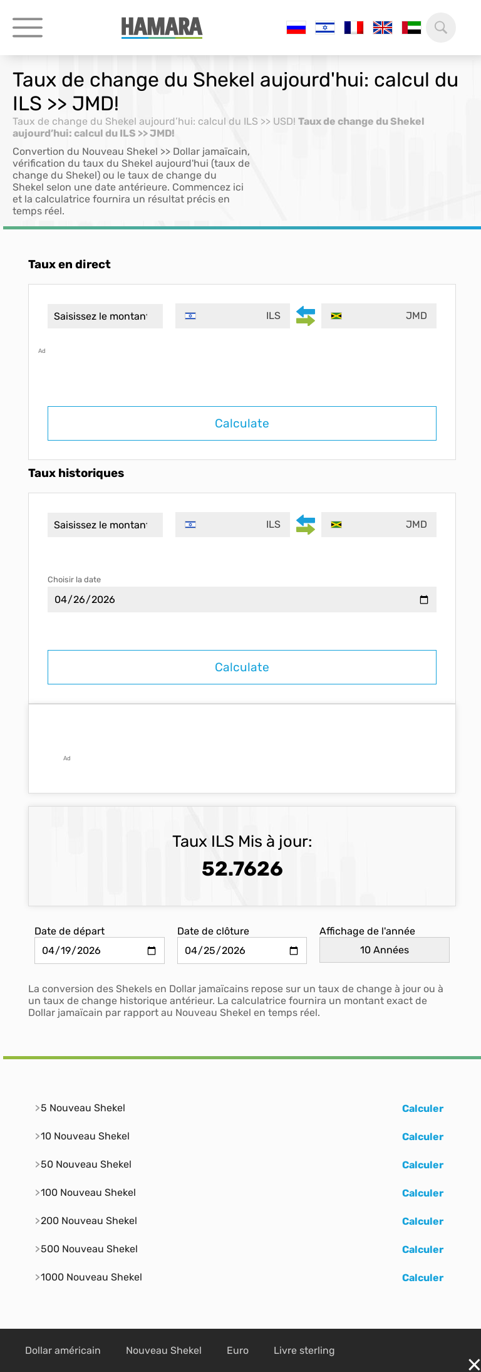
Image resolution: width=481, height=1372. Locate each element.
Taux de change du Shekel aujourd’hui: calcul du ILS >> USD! (154, 121)
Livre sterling (304, 1350)
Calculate (242, 423)
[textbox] (233, 316)
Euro (238, 1350)
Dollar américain (63, 1350)
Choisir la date (74, 579)
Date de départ (69, 931)
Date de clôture (213, 931)
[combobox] (233, 315)
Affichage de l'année (367, 931)
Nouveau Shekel (164, 1350)
